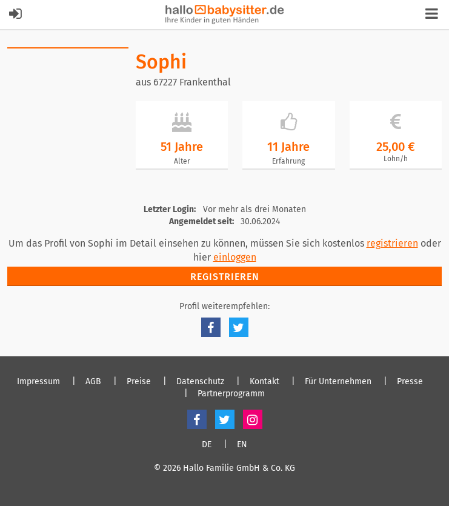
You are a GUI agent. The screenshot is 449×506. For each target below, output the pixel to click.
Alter (182, 161)
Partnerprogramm (231, 394)
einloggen (234, 257)
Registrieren (224, 276)
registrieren (392, 243)
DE (206, 445)
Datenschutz (200, 382)
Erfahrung (288, 161)
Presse (410, 382)
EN (242, 445)
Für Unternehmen (338, 382)
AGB (93, 382)
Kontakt (264, 382)
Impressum (38, 382)
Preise (139, 382)
